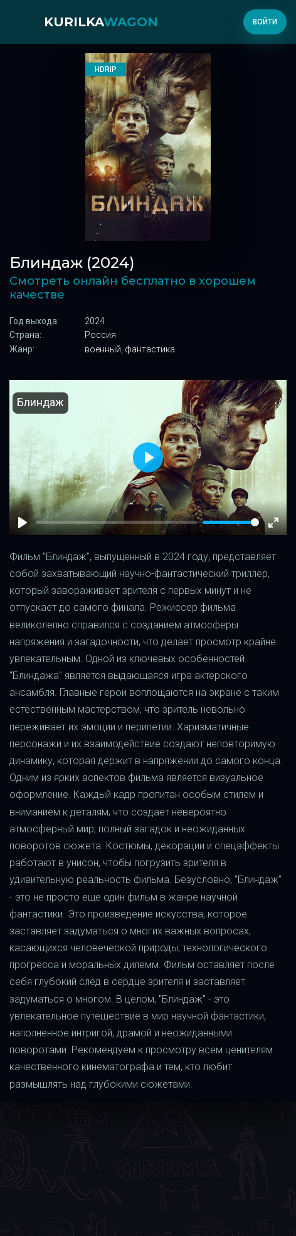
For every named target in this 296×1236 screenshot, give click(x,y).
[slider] (231, 522)
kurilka (101, 21)
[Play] (23, 523)
